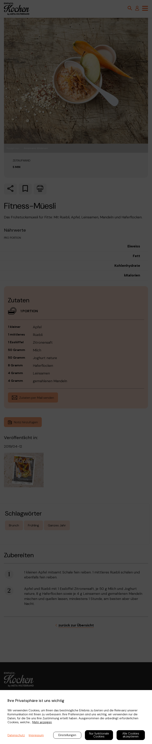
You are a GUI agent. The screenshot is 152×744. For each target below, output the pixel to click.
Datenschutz (16, 735)
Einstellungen (67, 735)
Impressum (36, 735)
